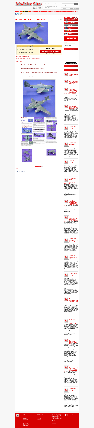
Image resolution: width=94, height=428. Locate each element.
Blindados (25, 418)
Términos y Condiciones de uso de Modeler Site (56, 415)
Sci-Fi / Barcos (25, 419)
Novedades (54, 423)
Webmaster (54, 426)
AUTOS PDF (39, 419)
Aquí (33, 73)
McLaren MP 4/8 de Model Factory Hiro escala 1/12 (70, 51)
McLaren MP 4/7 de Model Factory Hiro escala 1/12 (70, 54)
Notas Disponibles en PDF (56, 418)
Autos (24, 417)
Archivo (24, 420)
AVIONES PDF (39, 417)
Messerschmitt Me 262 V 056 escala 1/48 (30, 20)
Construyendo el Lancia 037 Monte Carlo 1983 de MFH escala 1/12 (70, 59)
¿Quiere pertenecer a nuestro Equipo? (56, 417)
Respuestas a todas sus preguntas (56, 420)
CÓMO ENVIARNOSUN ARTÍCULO (26, 425)
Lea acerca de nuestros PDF (56, 422)
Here (27, 66)
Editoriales (25, 423)
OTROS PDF (39, 420)
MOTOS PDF (39, 418)
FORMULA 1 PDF (40, 414)
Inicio (24, 414)
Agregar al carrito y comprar (50, 51)
